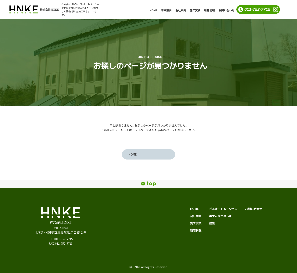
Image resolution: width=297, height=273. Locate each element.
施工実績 (195, 10)
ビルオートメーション (223, 208)
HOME (153, 10)
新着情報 (209, 10)
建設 (212, 223)
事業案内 (166, 10)
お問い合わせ (226, 10)
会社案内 (180, 10)
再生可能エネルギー (222, 216)
